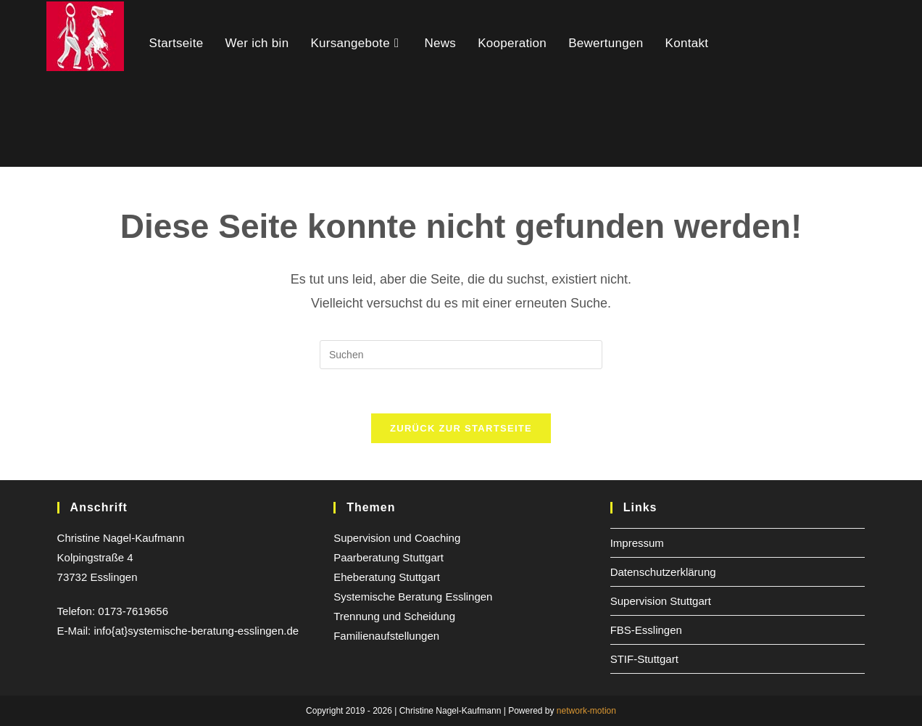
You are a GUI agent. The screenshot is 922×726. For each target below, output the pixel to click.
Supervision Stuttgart (660, 601)
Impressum (637, 543)
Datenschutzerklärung (663, 572)
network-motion (586, 711)
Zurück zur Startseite (461, 428)
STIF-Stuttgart (644, 659)
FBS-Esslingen (646, 630)
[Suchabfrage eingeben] (461, 354)
